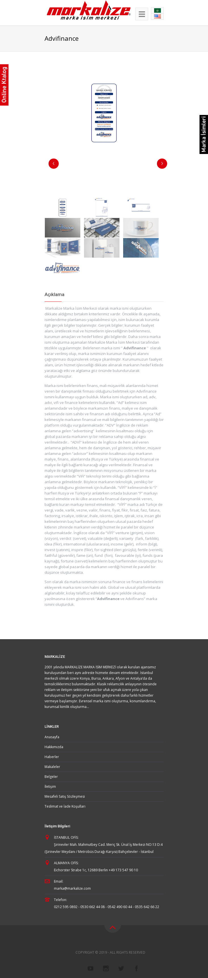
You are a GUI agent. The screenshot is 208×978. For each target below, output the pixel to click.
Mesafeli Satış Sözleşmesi (65, 796)
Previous (54, 164)
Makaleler (52, 766)
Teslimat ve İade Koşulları (65, 806)
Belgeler (51, 776)
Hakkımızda (54, 746)
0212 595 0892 (65, 906)
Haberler (52, 756)
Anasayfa (52, 737)
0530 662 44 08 (92, 906)
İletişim (50, 786)
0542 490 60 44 (120, 906)
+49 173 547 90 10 (123, 870)
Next (162, 164)
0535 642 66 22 (147, 906)
